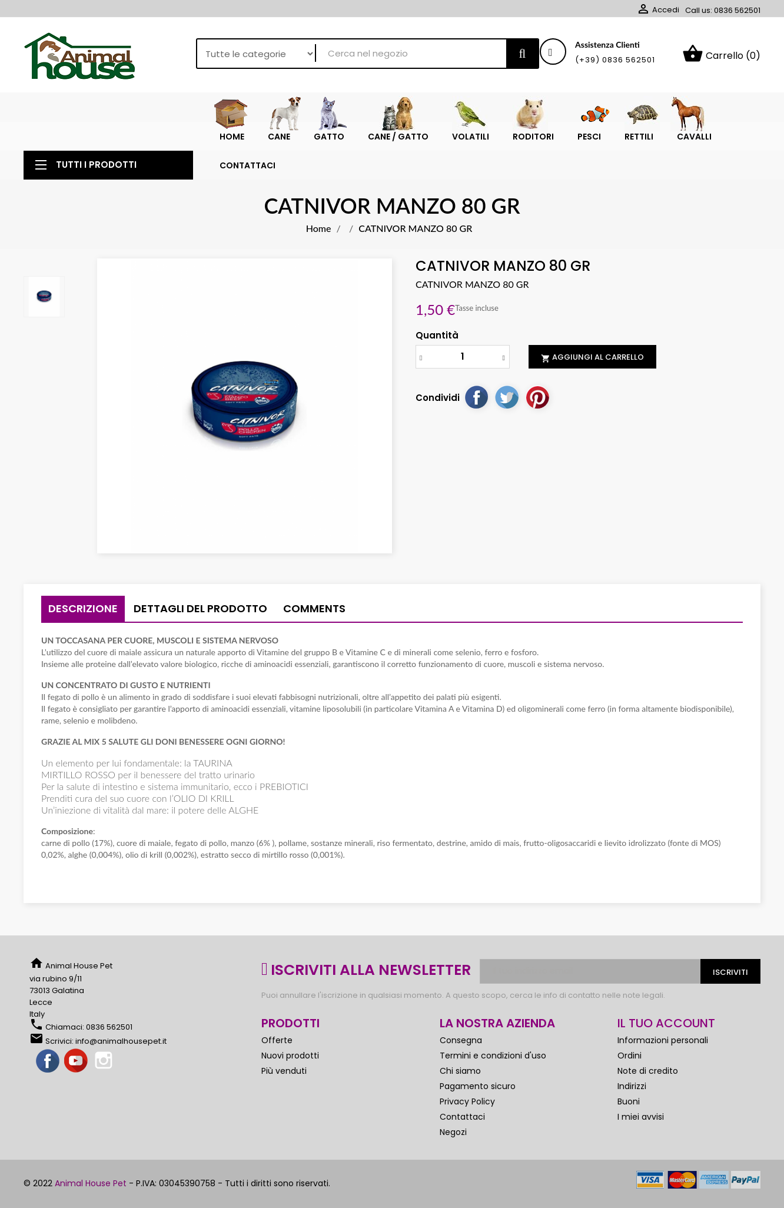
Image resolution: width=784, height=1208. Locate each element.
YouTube (76, 1061)
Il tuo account (666, 1023)
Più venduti (284, 1071)
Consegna (461, 1040)
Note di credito (647, 1071)
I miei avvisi (640, 1117)
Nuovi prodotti (290, 1055)
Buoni (628, 1101)
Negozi (453, 1132)
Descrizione (83, 608)
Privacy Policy (467, 1101)
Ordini (629, 1055)
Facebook (48, 1061)
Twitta (507, 397)
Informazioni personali (662, 1040)
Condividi (476, 397)
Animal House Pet (91, 1183)
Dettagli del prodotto (200, 608)
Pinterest (537, 397)
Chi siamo (460, 1071)
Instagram (105, 1061)
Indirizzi (631, 1086)
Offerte (277, 1040)
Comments (314, 608)
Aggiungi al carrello (592, 357)
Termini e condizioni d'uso (493, 1055)
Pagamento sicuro (478, 1086)
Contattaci (462, 1117)
